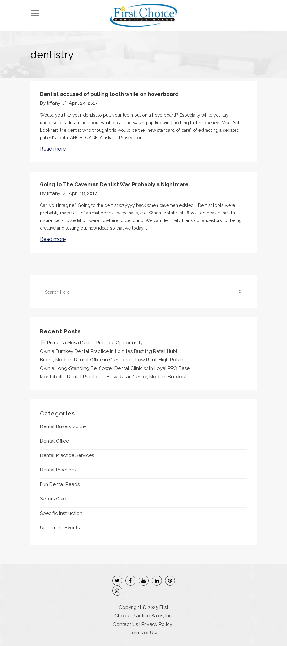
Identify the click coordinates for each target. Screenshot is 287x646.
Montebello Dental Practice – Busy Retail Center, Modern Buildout (113, 377)
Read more (53, 149)
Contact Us (125, 624)
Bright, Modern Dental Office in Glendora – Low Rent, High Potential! (115, 360)
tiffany (53, 103)
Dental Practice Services (67, 455)
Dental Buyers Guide (63, 426)
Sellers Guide (54, 499)
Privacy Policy (156, 624)
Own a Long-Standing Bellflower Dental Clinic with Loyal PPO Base (115, 368)
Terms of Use (144, 633)
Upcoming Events (60, 528)
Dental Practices (58, 470)
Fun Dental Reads (60, 484)
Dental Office (54, 441)
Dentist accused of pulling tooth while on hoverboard (109, 94)
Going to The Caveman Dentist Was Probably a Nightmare (114, 184)
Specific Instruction (61, 513)
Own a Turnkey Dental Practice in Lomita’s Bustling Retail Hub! (108, 351)
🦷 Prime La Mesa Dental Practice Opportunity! (92, 343)
